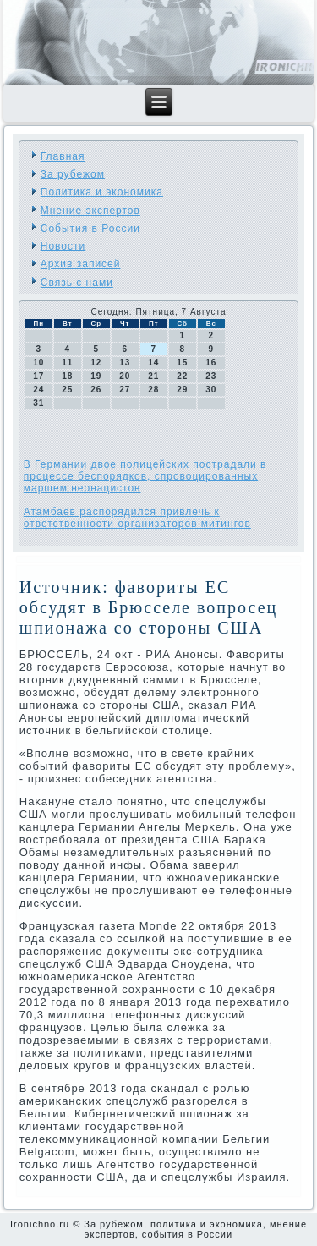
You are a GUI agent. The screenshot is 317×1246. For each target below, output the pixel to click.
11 (67, 362)
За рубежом (73, 174)
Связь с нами (77, 282)
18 (67, 376)
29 (182, 389)
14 (153, 362)
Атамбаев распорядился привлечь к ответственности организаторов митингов (137, 518)
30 (210, 389)
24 (38, 389)
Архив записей (81, 264)
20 (124, 376)
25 (67, 389)
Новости (63, 246)
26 (95, 389)
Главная (63, 156)
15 (182, 362)
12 (95, 362)
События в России (90, 228)
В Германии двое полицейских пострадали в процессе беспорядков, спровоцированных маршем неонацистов (145, 476)
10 (38, 362)
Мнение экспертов (90, 211)
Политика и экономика (102, 192)
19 (95, 376)
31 (38, 403)
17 (38, 376)
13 (124, 362)
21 (153, 376)
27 (124, 389)
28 (153, 389)
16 (210, 362)
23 (210, 376)
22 (182, 376)
